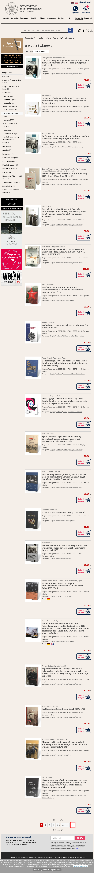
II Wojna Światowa (75, 74)
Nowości (6, 18)
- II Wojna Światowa (10, 113)
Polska (5, 93)
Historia (5, 76)
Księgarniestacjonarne (79, 18)
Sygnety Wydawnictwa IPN (73, 795)
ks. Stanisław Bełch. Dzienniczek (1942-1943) (64, 709)
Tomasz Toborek (59, 58)
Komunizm (6, 154)
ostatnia (65, 825)
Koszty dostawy (39, 857)
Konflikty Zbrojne (9, 157)
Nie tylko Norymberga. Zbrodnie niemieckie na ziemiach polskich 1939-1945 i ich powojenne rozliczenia (65, 62)
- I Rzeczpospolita (9, 100)
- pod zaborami (8, 103)
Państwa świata (8, 161)
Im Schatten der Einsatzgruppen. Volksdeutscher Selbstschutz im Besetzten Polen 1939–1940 (63, 585)
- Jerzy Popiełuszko (10, 123)
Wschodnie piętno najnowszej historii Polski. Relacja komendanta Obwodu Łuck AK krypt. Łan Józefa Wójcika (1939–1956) (64, 476)
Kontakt (82, 857)
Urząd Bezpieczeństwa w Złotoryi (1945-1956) (63, 512)
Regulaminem (83, 843)
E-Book (42, 18)
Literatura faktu (8, 169)
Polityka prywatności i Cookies (64, 857)
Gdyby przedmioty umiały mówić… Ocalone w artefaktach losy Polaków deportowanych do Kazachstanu (64, 100)
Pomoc (77, 857)
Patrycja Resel (47, 58)
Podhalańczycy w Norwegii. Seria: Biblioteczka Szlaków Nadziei (65, 326)
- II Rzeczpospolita (10, 110)
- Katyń (6, 127)
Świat (4, 143)
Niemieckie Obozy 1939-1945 (73, 374)
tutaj (76, 848)
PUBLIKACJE (12, 208)
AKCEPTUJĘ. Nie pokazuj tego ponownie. (47, 870)
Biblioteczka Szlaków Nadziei (73, 336)
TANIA (12, 66)
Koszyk (31, 857)
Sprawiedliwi (7, 186)
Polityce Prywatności (80, 866)
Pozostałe (6, 172)
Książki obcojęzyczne (63, 596)
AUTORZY (12, 204)
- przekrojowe (8, 96)
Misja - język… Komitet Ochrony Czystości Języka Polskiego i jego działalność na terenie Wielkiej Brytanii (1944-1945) (64, 401)
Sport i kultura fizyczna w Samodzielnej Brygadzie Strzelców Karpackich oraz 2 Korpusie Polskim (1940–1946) (61, 438)
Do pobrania (88, 18)
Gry (70, 18)
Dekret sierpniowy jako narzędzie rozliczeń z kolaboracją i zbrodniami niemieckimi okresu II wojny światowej (65, 363)
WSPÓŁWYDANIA (12, 200)
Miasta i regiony (8, 165)
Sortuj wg (29, 51)
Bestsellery (15, 18)
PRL (70, 559)
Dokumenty (7, 146)
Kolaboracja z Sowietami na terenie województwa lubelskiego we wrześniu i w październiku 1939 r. (62, 289)
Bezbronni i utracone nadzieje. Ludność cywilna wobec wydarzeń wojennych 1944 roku (65, 137)
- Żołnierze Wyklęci (10, 134)
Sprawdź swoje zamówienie (19, 857)
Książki (33, 18)
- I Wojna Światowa (10, 106)
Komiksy (61, 18)
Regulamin (49, 857)
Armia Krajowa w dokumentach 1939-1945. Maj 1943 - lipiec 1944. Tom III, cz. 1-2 (64, 175)
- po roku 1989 (8, 120)
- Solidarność (8, 130)
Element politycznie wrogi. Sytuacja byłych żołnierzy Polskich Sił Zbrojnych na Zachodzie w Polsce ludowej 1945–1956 (65, 744)
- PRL (5, 117)
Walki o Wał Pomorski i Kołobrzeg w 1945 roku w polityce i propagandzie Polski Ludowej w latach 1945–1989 (64, 547)
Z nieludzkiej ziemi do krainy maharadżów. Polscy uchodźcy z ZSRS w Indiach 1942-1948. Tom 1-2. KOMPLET (63, 251)
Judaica (5, 150)
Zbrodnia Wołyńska (10, 182)
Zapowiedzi (24, 18)
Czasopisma (51, 18)
